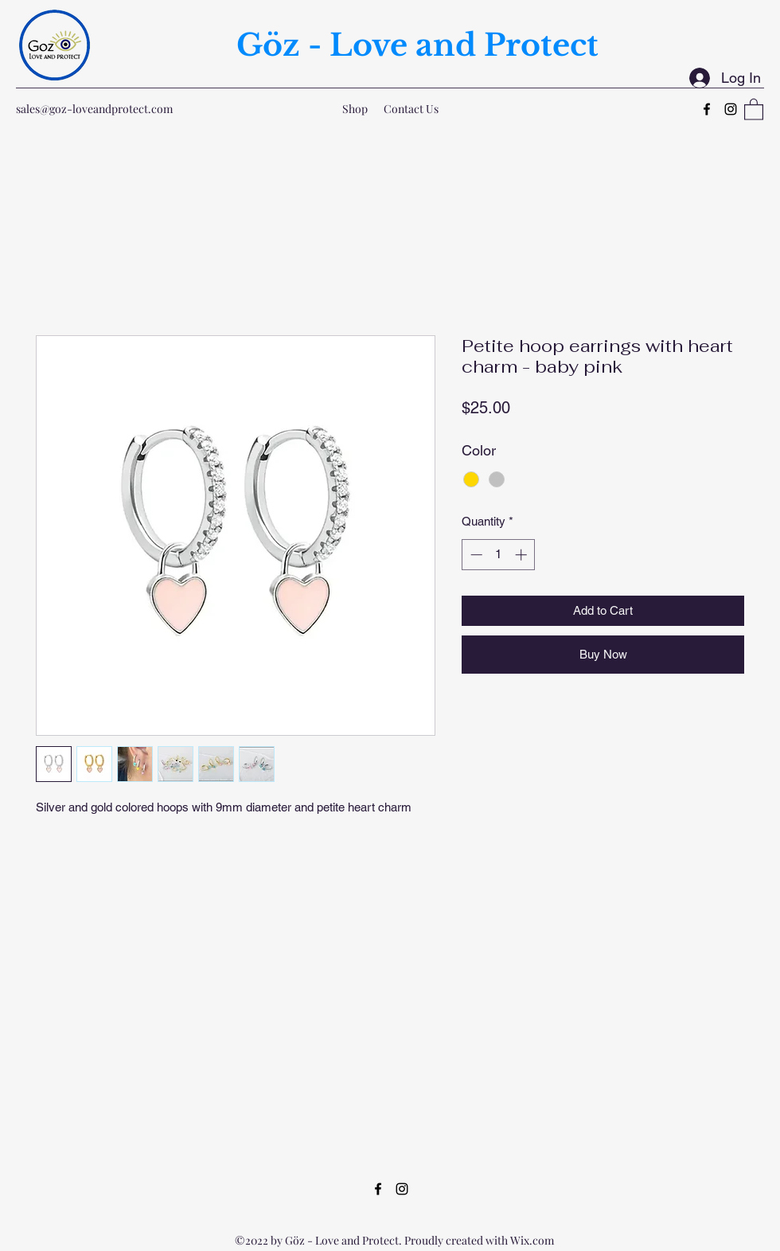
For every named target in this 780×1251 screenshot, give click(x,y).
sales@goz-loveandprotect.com (94, 108)
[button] (753, 108)
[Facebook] (707, 109)
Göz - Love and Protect (417, 45)
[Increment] (522, 554)
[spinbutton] (499, 554)
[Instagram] (731, 109)
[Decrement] (475, 554)
